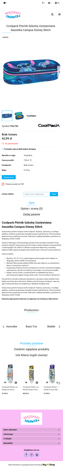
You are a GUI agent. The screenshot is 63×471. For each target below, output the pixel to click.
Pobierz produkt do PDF (13, 184)
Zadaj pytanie (9, 177)
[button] (57, 3)
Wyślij (54, 194)
